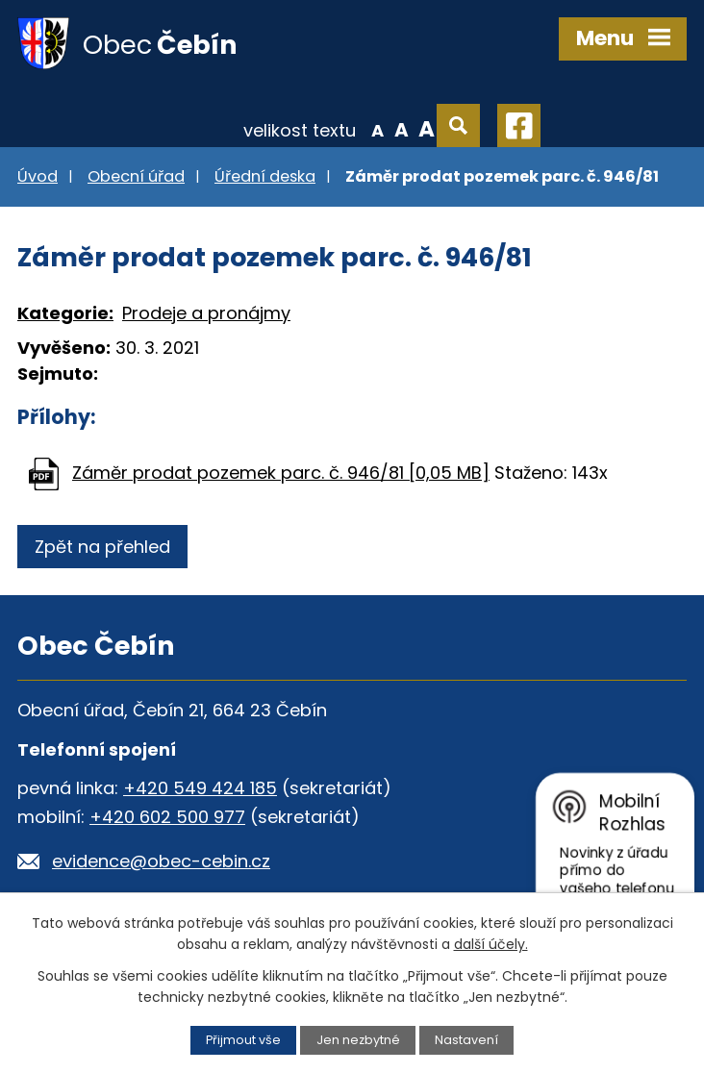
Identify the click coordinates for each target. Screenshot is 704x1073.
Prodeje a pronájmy (206, 313)
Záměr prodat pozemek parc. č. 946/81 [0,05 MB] (281, 473)
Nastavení (466, 1040)
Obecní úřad (136, 176)
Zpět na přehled (102, 547)
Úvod (37, 176)
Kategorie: (65, 313)
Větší (426, 128)
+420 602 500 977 (167, 817)
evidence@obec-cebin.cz (161, 861)
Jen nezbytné (358, 1040)
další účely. (491, 944)
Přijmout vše (243, 1040)
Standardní (401, 128)
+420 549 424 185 (200, 788)
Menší (377, 128)
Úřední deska (264, 176)
